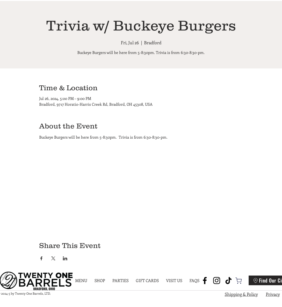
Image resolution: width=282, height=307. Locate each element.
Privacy (273, 294)
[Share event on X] (53, 258)
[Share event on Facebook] (41, 258)
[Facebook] (205, 280)
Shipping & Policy (241, 294)
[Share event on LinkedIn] (65, 258)
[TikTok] (228, 280)
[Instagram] (216, 280)
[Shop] (238, 280)
